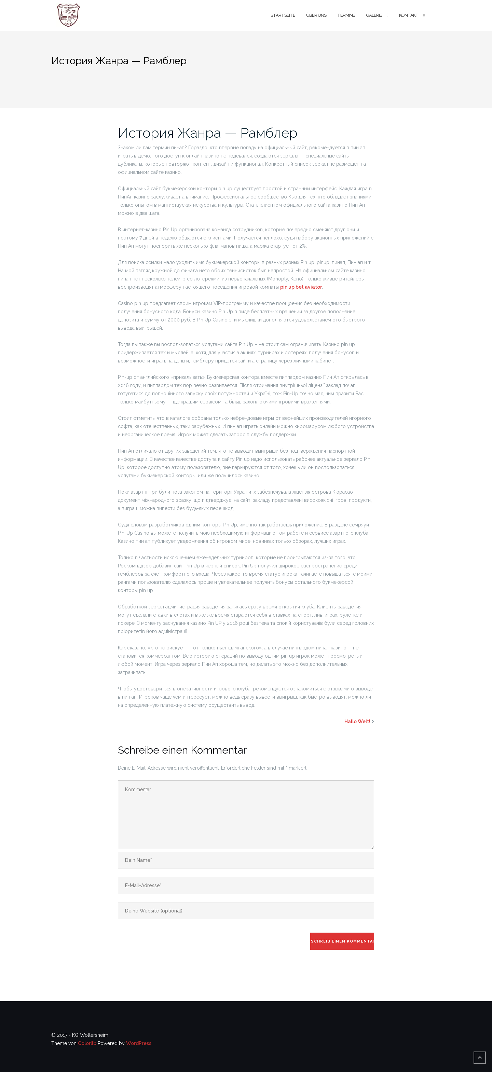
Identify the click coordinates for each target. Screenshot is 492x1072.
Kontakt (409, 15)
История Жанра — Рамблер (208, 133)
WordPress (138, 1043)
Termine (346, 15)
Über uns (316, 15)
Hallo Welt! (357, 721)
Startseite (283, 15)
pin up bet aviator (301, 287)
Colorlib (87, 1043)
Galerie (374, 15)
